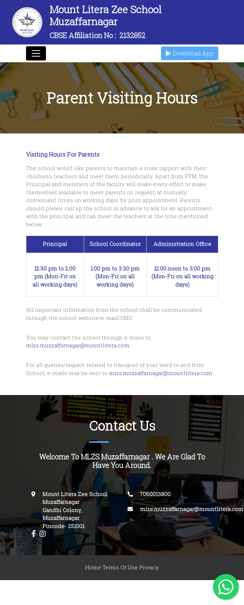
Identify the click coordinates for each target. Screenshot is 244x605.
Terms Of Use (120, 567)
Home (93, 567)
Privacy (149, 567)
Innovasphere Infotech (174, 592)
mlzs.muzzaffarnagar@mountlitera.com (77, 345)
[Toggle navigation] (36, 53)
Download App (190, 53)
